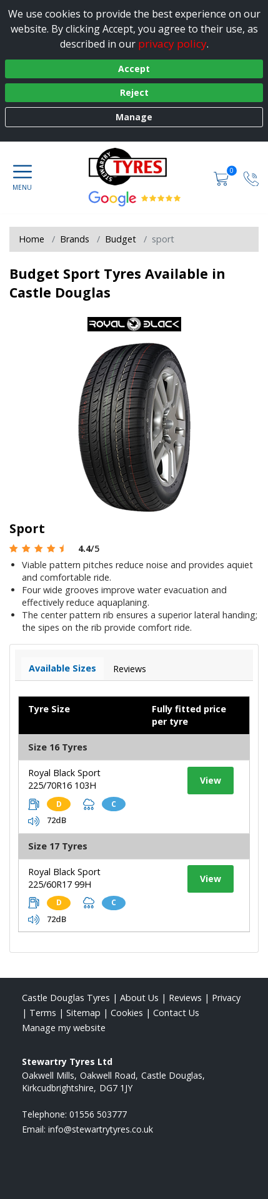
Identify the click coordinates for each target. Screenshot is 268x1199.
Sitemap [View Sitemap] (83, 1013)
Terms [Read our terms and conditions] (42, 1013)
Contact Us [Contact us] (176, 1013)
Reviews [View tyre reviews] (129, 669)
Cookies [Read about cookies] (127, 1013)
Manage (134, 117)
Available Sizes (62, 668)
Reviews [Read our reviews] (185, 998)
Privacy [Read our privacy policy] (226, 998)
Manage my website (64, 1028)
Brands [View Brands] (74, 239)
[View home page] (134, 166)
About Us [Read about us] (139, 998)
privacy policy (172, 43)
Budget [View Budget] (120, 239)
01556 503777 (98, 1114)
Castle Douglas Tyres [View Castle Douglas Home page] (66, 998)
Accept (134, 69)
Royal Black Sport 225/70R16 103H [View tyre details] (64, 779)
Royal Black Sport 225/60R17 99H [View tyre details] (64, 878)
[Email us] (100, 1129)
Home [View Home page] (31, 239)
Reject (134, 92)
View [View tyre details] (210, 780)
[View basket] (222, 178)
